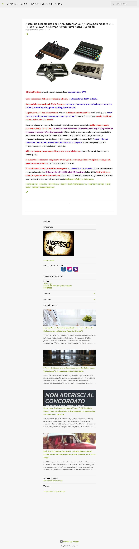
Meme (108, 184)
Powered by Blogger (69, 541)
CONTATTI (47, 288)
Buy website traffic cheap (52, 481)
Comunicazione (31, 184)
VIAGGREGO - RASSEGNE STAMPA (34, 4)
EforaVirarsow (48, 260)
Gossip (63, 184)
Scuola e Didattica (47, 187)
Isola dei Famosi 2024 (96, 184)
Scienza (35, 187)
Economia (43, 184)
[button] (27, 34)
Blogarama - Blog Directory (54, 491)
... (79, 179)
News (28, 187)
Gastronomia (54, 184)
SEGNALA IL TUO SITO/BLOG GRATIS (57, 286)
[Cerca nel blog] (125, 3)
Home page (47, 284)
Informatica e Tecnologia (77, 184)
